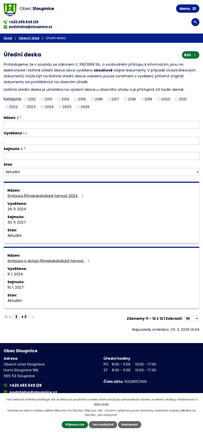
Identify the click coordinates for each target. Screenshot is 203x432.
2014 (65, 99)
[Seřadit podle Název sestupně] (21, 118)
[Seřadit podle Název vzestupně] (21, 116)
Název (11, 117)
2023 (31, 106)
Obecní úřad (29, 38)
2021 (183, 99)
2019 (148, 99)
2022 (13, 106)
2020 (165, 99)
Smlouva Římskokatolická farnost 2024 (46, 195)
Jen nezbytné (103, 425)
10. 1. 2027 (15, 287)
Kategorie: (13, 98)
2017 (115, 99)
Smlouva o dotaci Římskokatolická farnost (49, 260)
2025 (67, 106)
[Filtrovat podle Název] (101, 125)
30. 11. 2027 (16, 222)
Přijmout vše (74, 425)
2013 (48, 99)
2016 (99, 99)
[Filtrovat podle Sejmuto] (101, 156)
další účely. (101, 404)
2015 (82, 99)
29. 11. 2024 (16, 208)
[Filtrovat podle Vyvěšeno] (101, 141)
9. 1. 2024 (15, 274)
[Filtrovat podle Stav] (101, 172)
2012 (32, 99)
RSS (190, 54)
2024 (49, 106)
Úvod (8, 38)
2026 (85, 106)
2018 (132, 99)
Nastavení (130, 425)
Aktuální (14, 235)
